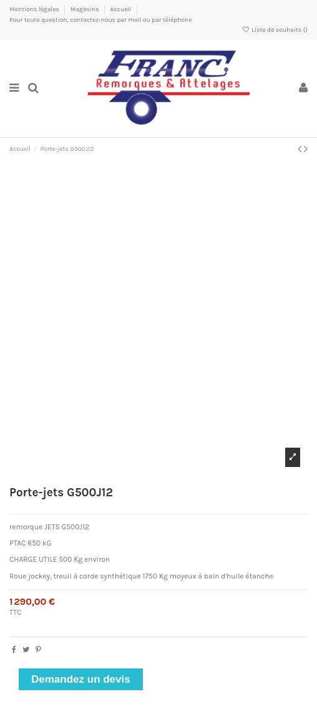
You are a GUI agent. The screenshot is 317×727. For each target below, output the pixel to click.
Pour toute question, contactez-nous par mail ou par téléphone (100, 20)
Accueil (120, 9)
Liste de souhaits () (275, 30)
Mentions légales (35, 9)
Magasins (85, 9)
